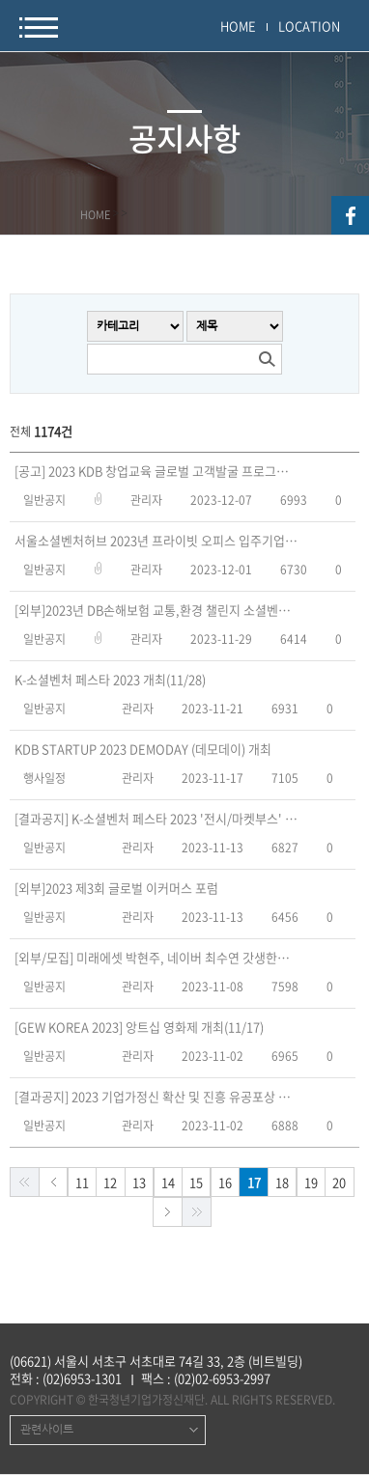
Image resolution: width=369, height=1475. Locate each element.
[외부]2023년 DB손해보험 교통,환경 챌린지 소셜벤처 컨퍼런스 (156, 610)
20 (339, 1182)
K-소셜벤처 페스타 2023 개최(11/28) (110, 679)
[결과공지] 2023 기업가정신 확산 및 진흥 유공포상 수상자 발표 (156, 1096)
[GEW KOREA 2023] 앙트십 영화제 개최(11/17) (139, 1027)
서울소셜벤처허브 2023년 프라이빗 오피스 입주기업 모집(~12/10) (156, 540)
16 (225, 1182)
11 (82, 1182)
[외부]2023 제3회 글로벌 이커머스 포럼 (116, 888)
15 (196, 1182)
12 (110, 1182)
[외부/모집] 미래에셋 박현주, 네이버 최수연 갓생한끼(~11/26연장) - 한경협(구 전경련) (156, 957)
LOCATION (309, 25)
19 (311, 1182)
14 (168, 1182)
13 (139, 1182)
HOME (238, 25)
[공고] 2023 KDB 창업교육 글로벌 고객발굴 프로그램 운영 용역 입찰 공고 (156, 471)
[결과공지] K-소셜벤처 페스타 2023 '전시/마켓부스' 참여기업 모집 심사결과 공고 (156, 818)
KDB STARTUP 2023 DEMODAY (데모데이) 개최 (142, 749)
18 (282, 1182)
